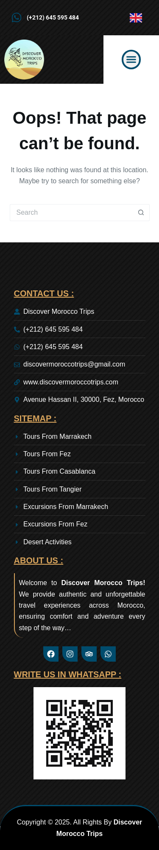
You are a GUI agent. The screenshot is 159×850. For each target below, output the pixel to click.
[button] (131, 59)
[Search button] (141, 212)
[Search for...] (71, 212)
